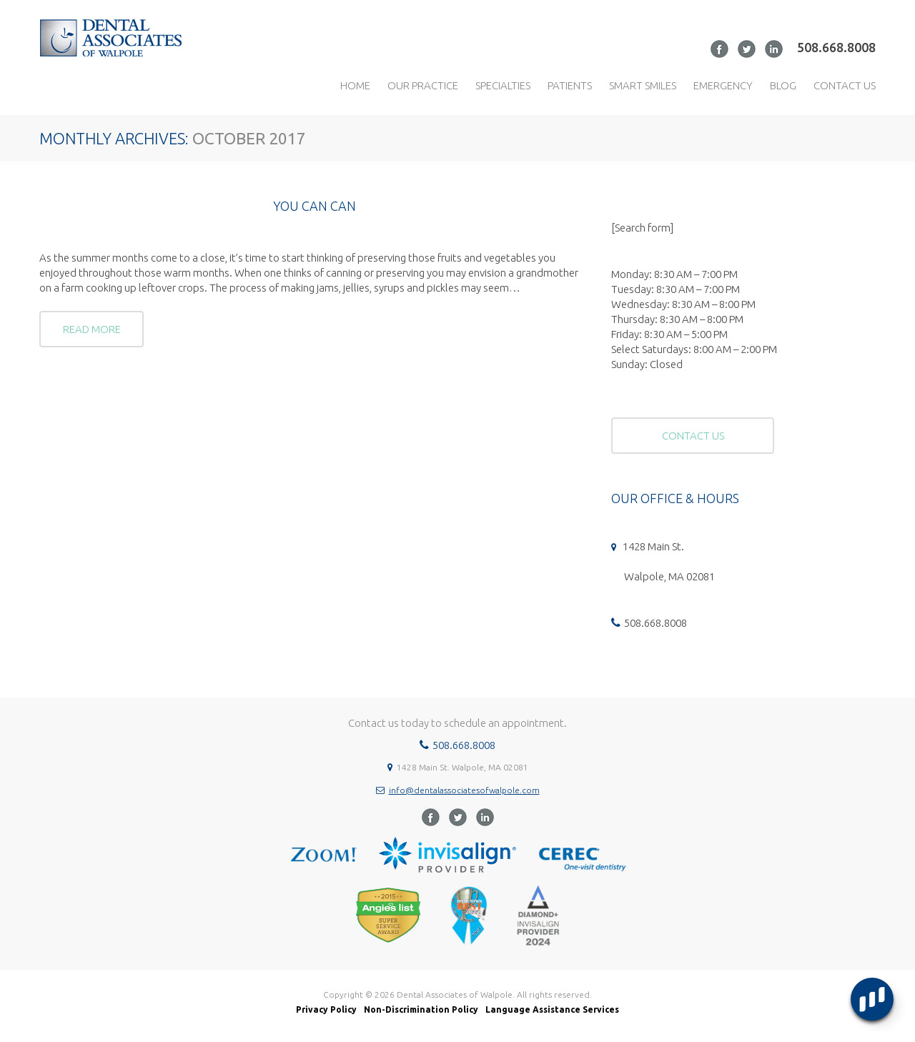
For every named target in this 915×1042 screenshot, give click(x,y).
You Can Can (314, 206)
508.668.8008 (836, 47)
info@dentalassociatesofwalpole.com (464, 790)
